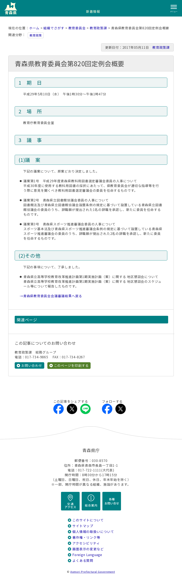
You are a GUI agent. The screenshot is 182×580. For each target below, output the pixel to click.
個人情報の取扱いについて (93, 531)
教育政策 (36, 35)
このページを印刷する (71, 365)
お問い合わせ (31, 365)
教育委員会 (77, 28)
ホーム (34, 28)
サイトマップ (82, 525)
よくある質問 (82, 560)
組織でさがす (53, 28)
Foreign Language (87, 554)
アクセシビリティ (86, 543)
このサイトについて (88, 520)
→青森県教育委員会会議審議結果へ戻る (51, 296)
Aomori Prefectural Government (92, 572)
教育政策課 (98, 28)
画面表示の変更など (88, 549)
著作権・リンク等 (86, 537)
